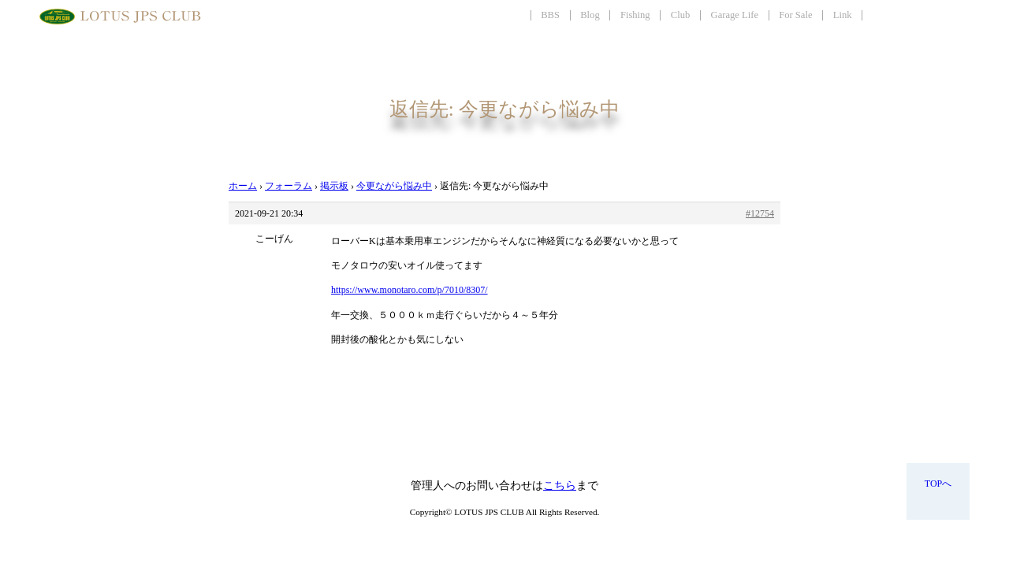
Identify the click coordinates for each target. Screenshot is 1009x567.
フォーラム (288, 185)
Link (842, 14)
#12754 (760, 213)
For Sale (795, 14)
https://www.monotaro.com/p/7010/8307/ (409, 289)
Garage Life (734, 14)
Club (681, 14)
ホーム (243, 185)
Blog (590, 14)
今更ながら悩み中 (394, 185)
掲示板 (334, 185)
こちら (559, 485)
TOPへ (938, 483)
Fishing (635, 14)
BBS (550, 14)
